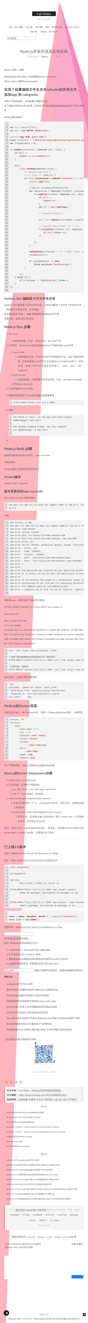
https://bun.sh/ (11, 613)
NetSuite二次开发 (72, 27)
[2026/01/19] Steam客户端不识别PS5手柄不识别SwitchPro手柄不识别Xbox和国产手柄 (41, 1189)
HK (53, 1319)
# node (49, 1237)
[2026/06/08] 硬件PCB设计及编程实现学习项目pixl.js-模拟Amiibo (33, 1165)
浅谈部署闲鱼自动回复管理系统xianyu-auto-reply (31, 1001)
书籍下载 (33, 32)
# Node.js (41, 1237)
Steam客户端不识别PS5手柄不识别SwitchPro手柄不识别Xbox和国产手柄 (43, 1018)
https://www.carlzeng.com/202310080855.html (43, 1095)
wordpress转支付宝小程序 (19, 984)
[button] (84, 1314)
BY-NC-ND (61, 1099)
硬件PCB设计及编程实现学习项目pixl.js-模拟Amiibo (32, 989)
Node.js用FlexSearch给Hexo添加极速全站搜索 (25, 1112)
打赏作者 (41, 1209)
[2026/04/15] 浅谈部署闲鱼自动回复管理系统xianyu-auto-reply (32, 1174)
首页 (11, 27)
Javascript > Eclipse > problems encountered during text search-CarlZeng (35, 1132)
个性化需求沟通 (12, 1039)
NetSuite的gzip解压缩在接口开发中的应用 (27, 995)
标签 (19, 27)
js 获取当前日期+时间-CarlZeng (19, 1136)
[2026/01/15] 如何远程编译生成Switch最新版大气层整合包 (30, 1194)
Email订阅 (31, 1209)
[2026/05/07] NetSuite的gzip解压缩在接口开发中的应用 (29, 1170)
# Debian (57, 1237)
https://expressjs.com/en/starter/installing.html (34, 860)
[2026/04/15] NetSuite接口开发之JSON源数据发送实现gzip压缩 (32, 1179)
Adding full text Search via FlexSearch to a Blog (39, 927)
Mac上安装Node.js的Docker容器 (38, 765)
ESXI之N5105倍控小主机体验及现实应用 (27, 1012)
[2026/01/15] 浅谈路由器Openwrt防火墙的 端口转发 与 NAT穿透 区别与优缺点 (38, 1199)
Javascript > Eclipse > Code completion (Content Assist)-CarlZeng (32, 1127)
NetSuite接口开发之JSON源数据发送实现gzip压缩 (31, 1006)
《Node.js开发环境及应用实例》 (46, 1090)
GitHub (48, 1319)
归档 (39, 27)
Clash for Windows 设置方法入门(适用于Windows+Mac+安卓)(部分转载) (23, 1245)
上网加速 (43, 32)
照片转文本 (53, 32)
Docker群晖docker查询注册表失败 (20, 1122)
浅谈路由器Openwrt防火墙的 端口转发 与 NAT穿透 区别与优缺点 (39, 1029)
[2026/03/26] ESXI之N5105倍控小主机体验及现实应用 (29, 1184)
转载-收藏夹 (77, 1244)
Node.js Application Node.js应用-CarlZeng (23, 1117)
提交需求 (20, 1209)
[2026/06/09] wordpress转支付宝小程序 (22, 1160)
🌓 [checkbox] (6, 1313)
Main (36, 1319)
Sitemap (11, 1319)
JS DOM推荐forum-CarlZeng (18, 1146)
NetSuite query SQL (14, 1141)
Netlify (42, 1319)
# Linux (66, 1237)
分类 (29, 27)
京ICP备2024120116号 (69, 1319)
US (57, 1319)
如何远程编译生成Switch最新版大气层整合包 (29, 1023)
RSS (18, 1319)
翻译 (47, 27)
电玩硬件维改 (57, 27)
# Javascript (30, 1237)
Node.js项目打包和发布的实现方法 (21, 468)
